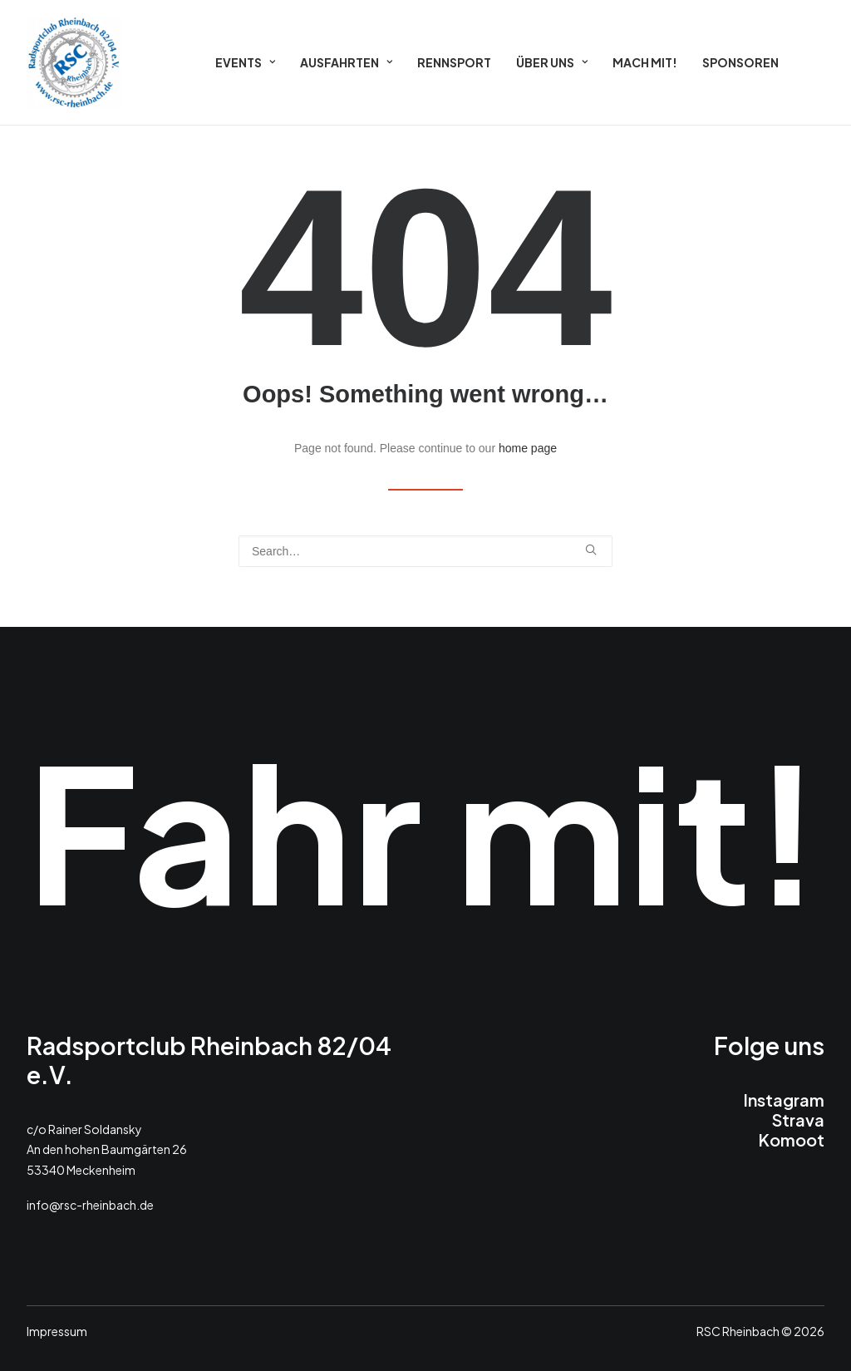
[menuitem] (245, 62)
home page (528, 448)
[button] (590, 549)
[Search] (425, 551)
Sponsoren (740, 62)
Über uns (552, 62)
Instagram (783, 1099)
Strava (798, 1119)
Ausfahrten (346, 62)
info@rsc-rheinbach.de (90, 1204)
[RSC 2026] (74, 62)
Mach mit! (644, 62)
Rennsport (454, 62)
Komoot (791, 1139)
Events (245, 62)
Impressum (57, 1331)
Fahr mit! (424, 829)
